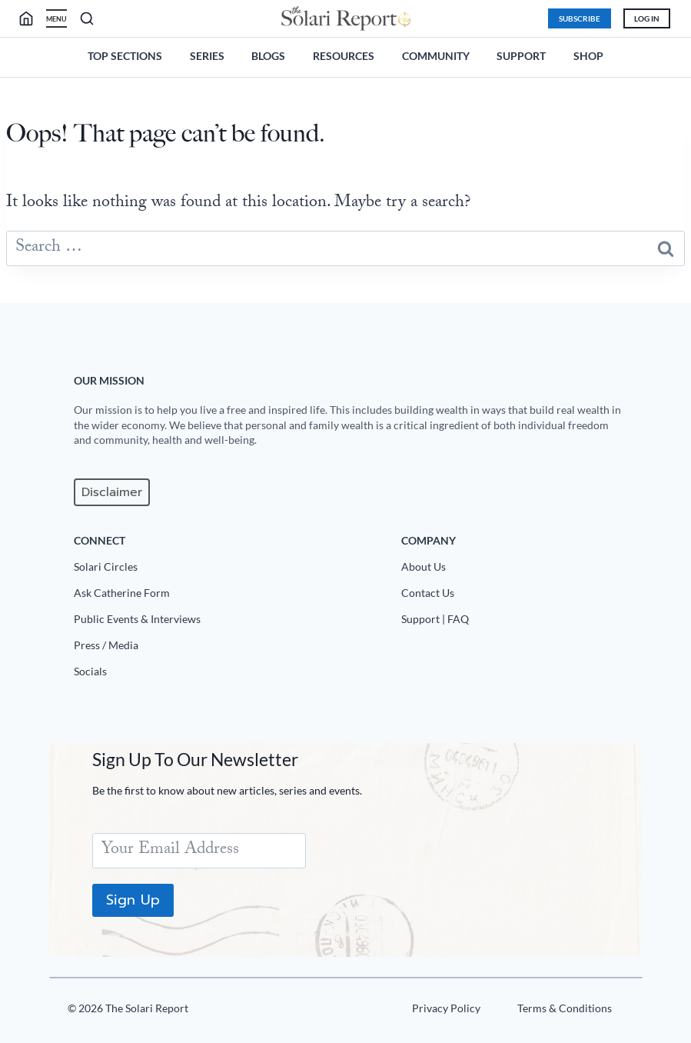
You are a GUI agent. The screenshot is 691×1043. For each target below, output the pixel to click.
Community (436, 56)
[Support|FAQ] (516, 622)
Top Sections (125, 56)
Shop (588, 56)
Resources (343, 56)
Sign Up (133, 900)
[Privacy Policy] (445, 1011)
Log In (646, 18)
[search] (32, 18)
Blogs (268, 56)
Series (207, 56)
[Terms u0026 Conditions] (563, 1011)
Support (521, 56)
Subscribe (579, 18)
